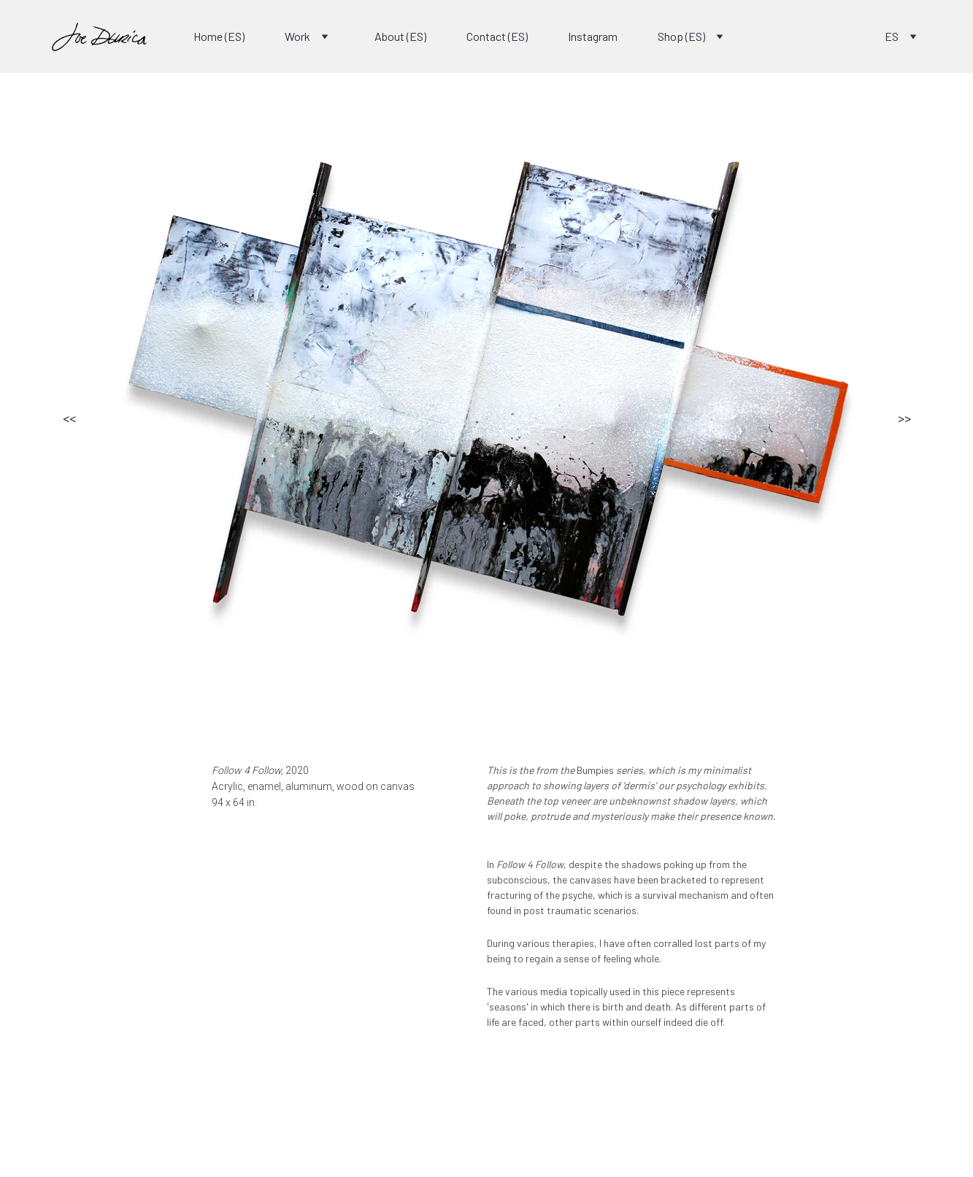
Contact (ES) (497, 36)
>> (904, 418)
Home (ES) (219, 36)
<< (69, 418)
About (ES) (400, 36)
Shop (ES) (681, 36)
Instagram (593, 36)
